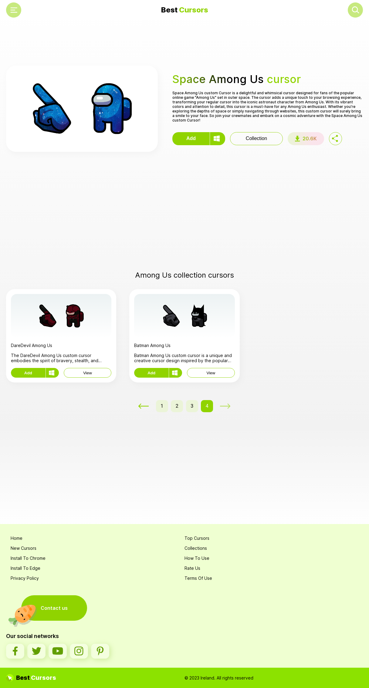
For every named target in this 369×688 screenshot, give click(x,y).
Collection (256, 138)
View (87, 373)
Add (191, 138)
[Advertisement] (184, 42)
